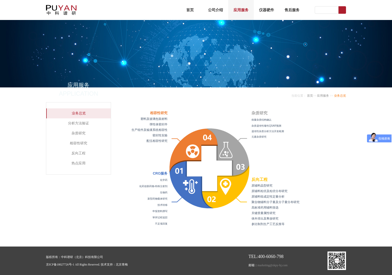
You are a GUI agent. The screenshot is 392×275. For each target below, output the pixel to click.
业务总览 (79, 113)
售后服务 (292, 10)
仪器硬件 (266, 10)
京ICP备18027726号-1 (60, 264)
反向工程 (79, 153)
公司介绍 (215, 10)
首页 (190, 10)
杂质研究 (79, 133)
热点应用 (79, 163)
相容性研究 (78, 143)
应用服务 (241, 10)
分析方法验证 (78, 123)
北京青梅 (122, 264)
